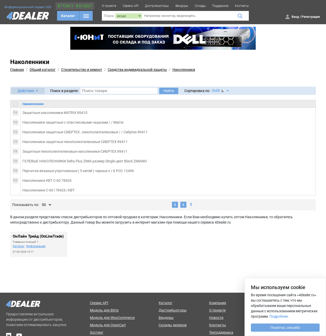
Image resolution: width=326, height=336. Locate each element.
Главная (17, 70)
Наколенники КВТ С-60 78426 (47, 180)
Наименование (33, 104)
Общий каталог (43, 70)
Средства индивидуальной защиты (137, 70)
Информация (36, 246)
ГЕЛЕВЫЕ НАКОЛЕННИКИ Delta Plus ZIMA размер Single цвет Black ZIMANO (84, 161)
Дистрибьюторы (157, 6)
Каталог (68, 16)
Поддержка (220, 6)
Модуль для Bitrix (104, 310)
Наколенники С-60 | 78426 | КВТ (48, 190)
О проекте (109, 6)
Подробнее (278, 316)
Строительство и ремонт (81, 70)
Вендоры (181, 6)
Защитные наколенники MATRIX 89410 (54, 113)
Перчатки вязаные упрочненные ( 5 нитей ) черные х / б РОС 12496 (78, 171)
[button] (28, 91)
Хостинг (96, 332)
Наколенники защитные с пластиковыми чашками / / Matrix (73, 122)
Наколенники (183, 70)
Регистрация (311, 17)
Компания (217, 303)
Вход (295, 17)
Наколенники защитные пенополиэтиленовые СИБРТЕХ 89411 (75, 142)
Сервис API (131, 6)
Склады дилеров (173, 325)
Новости (216, 318)
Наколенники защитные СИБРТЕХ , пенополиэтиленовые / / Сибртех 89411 (85, 132)
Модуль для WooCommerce (112, 318)
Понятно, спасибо (285, 328)
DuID (218, 90)
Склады (200, 6)
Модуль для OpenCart (108, 325)
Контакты (242, 6)
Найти (169, 91)
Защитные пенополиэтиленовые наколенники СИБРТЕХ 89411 (74, 151)
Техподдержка (221, 332)
